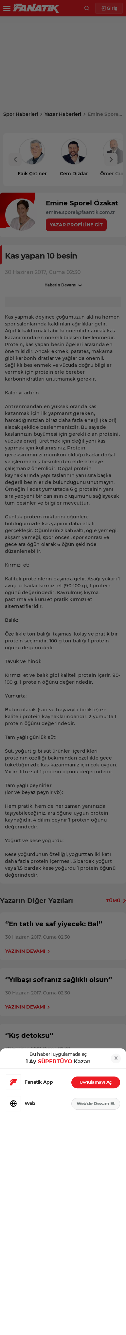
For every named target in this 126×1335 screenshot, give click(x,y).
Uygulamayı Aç (96, 1082)
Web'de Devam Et (96, 1103)
